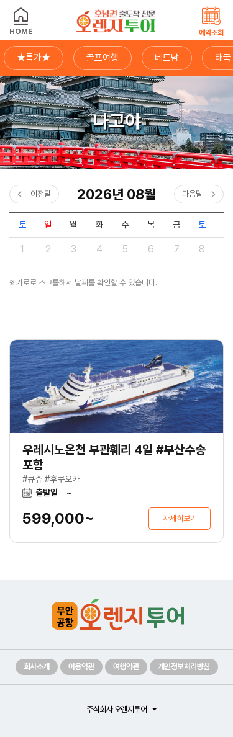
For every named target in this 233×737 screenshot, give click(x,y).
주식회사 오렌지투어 (116, 709)
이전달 (40, 194)
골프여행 (102, 57)
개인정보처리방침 (184, 666)
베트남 (167, 57)
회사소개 (37, 666)
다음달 (192, 194)
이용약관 (81, 666)
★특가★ (33, 57)
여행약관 (126, 666)
